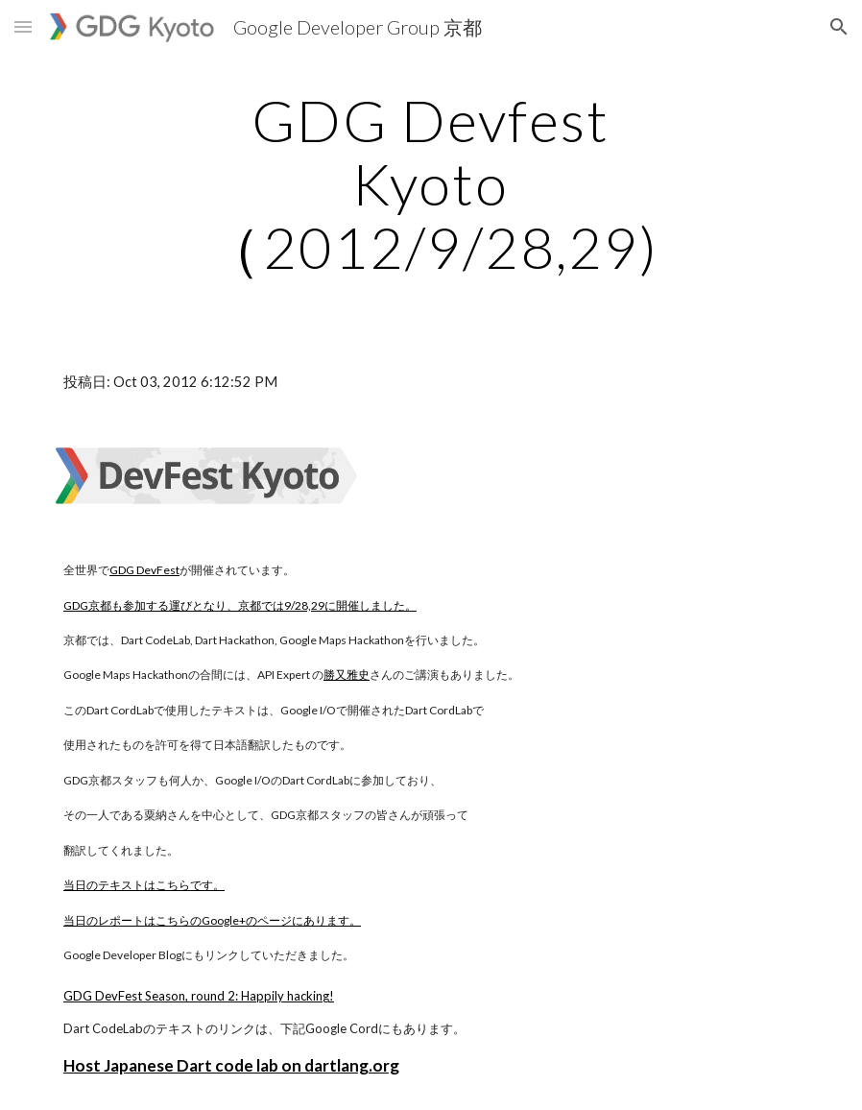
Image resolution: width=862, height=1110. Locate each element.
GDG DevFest (144, 570)
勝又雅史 (346, 674)
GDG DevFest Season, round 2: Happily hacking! (198, 995)
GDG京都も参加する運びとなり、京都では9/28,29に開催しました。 (240, 605)
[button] (23, 26)
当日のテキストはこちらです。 (144, 885)
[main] (431, 183)
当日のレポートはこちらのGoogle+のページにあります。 (212, 920)
